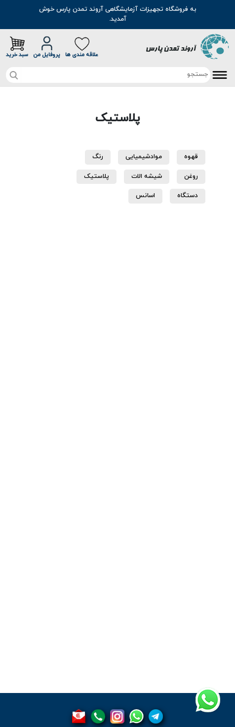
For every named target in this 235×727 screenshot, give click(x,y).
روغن (191, 176)
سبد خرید (17, 47)
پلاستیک (96, 176)
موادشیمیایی (143, 156)
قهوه (191, 156)
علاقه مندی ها (81, 47)
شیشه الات (146, 176)
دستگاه (187, 195)
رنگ (97, 156)
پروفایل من (46, 47)
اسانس (145, 195)
